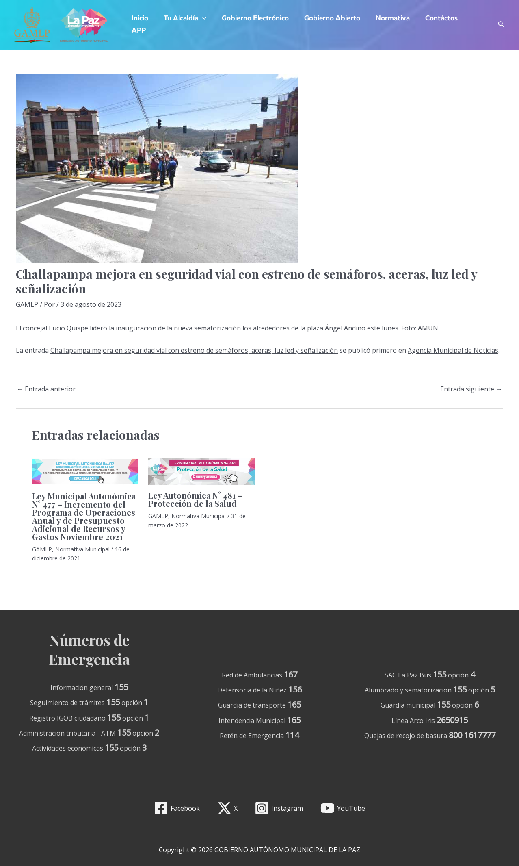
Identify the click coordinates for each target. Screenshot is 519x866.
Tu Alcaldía (182, 19)
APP (138, 30)
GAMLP (27, 304)
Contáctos (432, 18)
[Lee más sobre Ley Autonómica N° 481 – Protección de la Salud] (201, 470)
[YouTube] (343, 808)
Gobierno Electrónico (251, 18)
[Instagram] (279, 808)
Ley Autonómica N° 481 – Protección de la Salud (195, 499)
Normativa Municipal (82, 549)
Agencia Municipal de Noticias (453, 350)
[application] (200, 19)
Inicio (139, 18)
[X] (227, 808)
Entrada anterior (46, 389)
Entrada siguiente (471, 389)
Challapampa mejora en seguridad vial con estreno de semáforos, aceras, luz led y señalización (194, 350)
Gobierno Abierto (326, 18)
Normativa (385, 18)
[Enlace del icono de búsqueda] (501, 25)
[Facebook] (176, 808)
